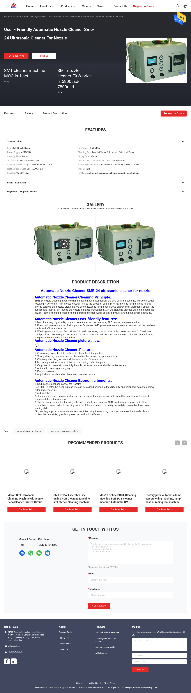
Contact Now (99, 605)
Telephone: (94, 589)
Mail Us (44, 55)
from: (92, 573)
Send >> (140, 670)
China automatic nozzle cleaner (47, 687)
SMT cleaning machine (35, 16)
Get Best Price (16, 55)
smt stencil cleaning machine (64, 431)
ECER (154, 687)
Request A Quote (174, 113)
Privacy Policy (109, 683)
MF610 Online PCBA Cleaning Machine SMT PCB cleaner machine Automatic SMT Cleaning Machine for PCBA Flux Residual (117, 502)
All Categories (101, 653)
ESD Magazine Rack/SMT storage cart (106, 639)
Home (7, 16)
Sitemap (79, 683)
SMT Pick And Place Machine (107, 632)
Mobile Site (93, 683)
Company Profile (65, 632)
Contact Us (63, 649)
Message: (93, 538)
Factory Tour (64, 638)
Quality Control (65, 644)
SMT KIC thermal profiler (105, 647)
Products (17, 16)
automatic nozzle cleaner (29, 431)
